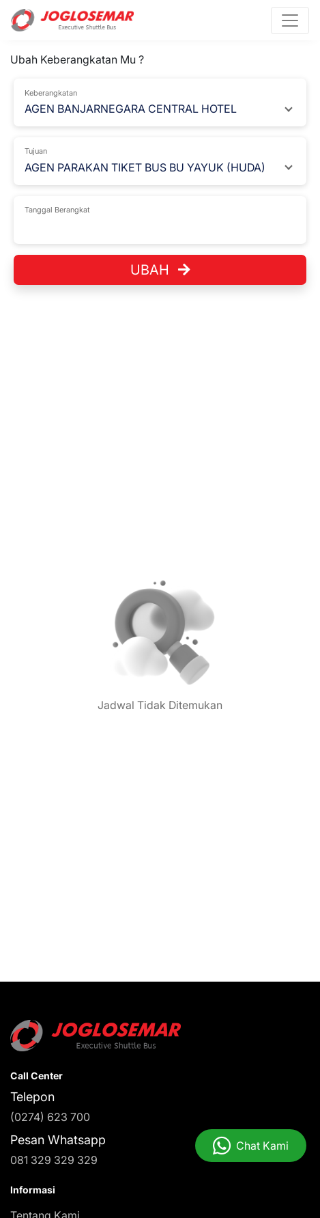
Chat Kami (262, 1145)
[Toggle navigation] (290, 20)
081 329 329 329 (54, 1160)
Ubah (160, 270)
